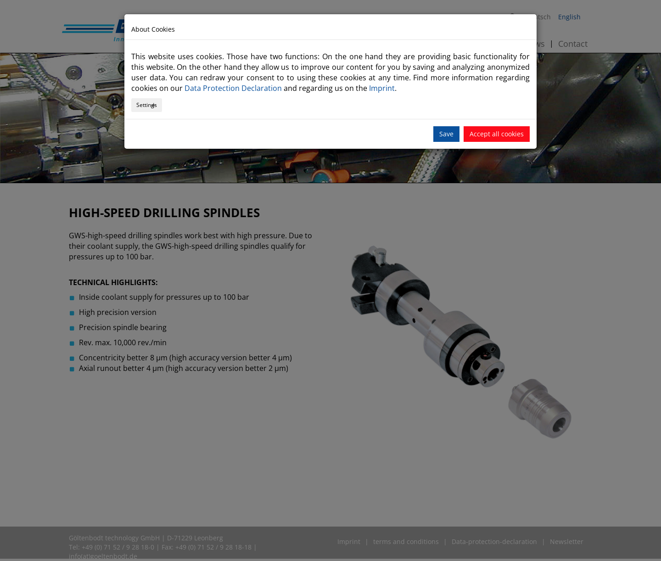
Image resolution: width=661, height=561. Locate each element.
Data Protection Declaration (233, 88)
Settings (146, 105)
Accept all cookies (497, 133)
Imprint (382, 88)
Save (446, 133)
